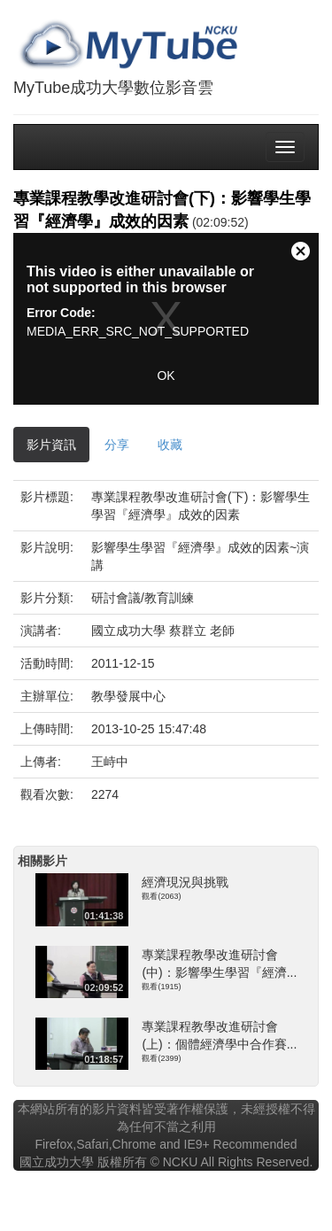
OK (165, 375)
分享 (116, 444)
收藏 (170, 444)
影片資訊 (51, 444)
